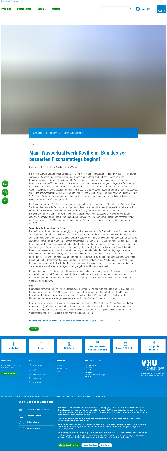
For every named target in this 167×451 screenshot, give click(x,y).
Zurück (34, 329)
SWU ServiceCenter (91, 365)
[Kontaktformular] (5, 183)
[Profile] (139, 9)
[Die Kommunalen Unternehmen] (152, 366)
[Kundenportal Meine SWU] (146, 9)
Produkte (6, 8)
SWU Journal (69, 345)
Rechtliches (60, 396)
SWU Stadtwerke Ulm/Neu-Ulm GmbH (97, 346)
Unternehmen (24, 8)
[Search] (116, 8)
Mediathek (13, 345)
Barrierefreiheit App (100, 396)
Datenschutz (70, 396)
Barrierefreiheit (89, 396)
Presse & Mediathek (125, 345)
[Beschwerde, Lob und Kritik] (5, 192)
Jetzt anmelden (9, 373)
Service (42, 8)
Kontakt (59, 365)
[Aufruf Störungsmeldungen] (5, 200)
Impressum (79, 396)
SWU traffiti (88, 373)
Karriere (56, 8)
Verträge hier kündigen (153, 346)
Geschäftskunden (18, 2)
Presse (59, 372)
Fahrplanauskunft (62, 368)
